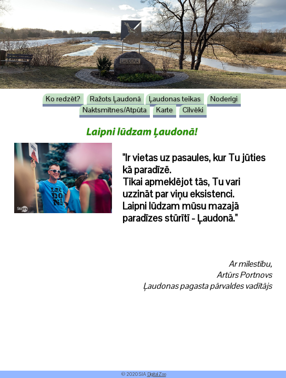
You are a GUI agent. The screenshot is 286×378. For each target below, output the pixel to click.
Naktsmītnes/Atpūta (115, 109)
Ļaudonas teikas (175, 98)
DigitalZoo (156, 374)
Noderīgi (224, 98)
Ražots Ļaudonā (115, 98)
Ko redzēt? (63, 98)
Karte (164, 109)
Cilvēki (192, 109)
